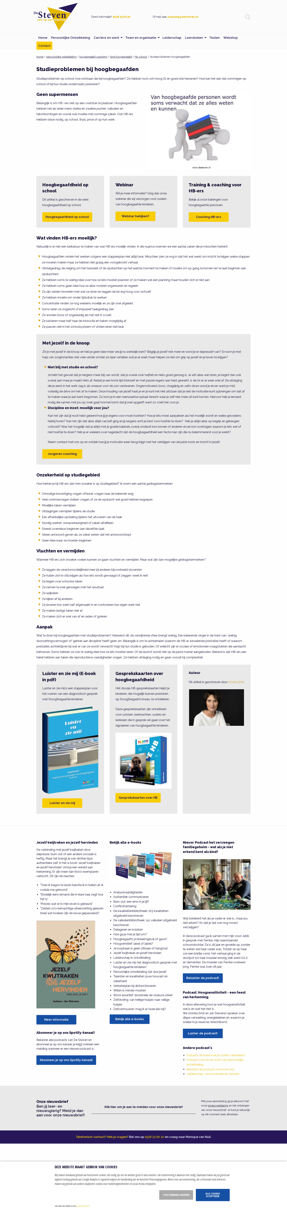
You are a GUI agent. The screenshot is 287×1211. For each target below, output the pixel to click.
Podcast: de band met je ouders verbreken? (216, 1055)
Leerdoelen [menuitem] (194, 37)
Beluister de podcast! (202, 978)
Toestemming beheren (176, 1195)
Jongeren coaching (62, 454)
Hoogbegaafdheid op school (67, 217)
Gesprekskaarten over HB (138, 797)
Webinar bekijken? (135, 216)
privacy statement (83, 1206)
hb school (141, 56)
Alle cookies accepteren (213, 1195)
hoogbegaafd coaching (93, 56)
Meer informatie (56, 1019)
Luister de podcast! (203, 1033)
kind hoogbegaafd (121, 56)
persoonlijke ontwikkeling (61, 56)
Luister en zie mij (62, 803)
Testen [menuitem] (214, 37)
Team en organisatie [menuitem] (140, 37)
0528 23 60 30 (121, 16)
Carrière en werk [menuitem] (106, 37)
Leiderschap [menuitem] (172, 37)
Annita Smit (236, 682)
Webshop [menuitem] (230, 37)
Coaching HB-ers (208, 217)
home (39, 56)
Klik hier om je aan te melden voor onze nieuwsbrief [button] (144, 1107)
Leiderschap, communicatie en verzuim (213, 1074)
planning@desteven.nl (182, 16)
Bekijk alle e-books (129, 1019)
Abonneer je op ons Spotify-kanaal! (66, 1060)
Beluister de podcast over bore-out (210, 1069)
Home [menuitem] (42, 37)
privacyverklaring (218, 1105)
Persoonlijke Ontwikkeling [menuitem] (70, 37)
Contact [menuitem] (44, 45)
